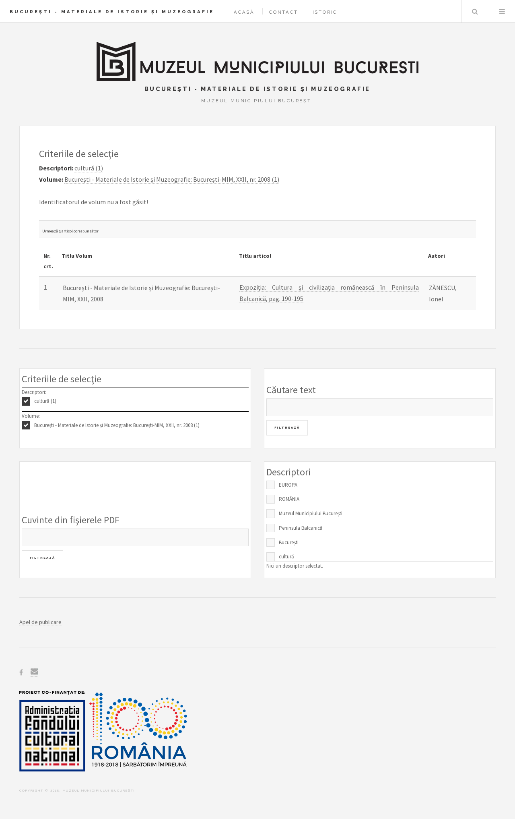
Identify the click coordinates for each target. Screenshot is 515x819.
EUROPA (288, 484)
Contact (283, 12)
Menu (502, 11)
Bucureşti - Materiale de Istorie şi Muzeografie (112, 12)
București (289, 542)
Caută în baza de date (475, 11)
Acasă (244, 12)
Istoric (325, 12)
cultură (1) (45, 401)
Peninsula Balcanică (301, 528)
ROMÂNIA (289, 499)
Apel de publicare (40, 622)
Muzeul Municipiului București (310, 513)
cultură (286, 556)
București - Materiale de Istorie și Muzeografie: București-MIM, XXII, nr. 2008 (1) (117, 425)
